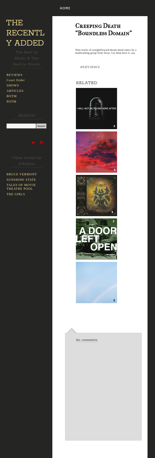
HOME (65, 8)
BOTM (12, 96)
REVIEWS (14, 75)
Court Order (16, 80)
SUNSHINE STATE (21, 179)
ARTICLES (15, 91)
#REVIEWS (90, 67)
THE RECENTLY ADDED (25, 33)
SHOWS (13, 85)
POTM (11, 101)
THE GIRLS (16, 194)
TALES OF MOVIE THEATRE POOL (21, 186)
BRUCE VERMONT (22, 174)
